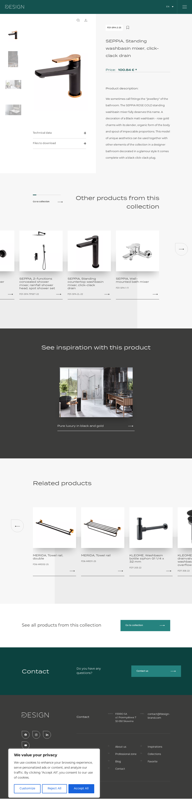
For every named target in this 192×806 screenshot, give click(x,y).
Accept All (81, 788)
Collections (154, 772)
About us (120, 765)
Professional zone (125, 772)
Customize (27, 788)
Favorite (152, 780)
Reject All (54, 788)
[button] (181, 249)
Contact (120, 787)
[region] (54, 773)
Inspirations (154, 765)
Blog (118, 780)
